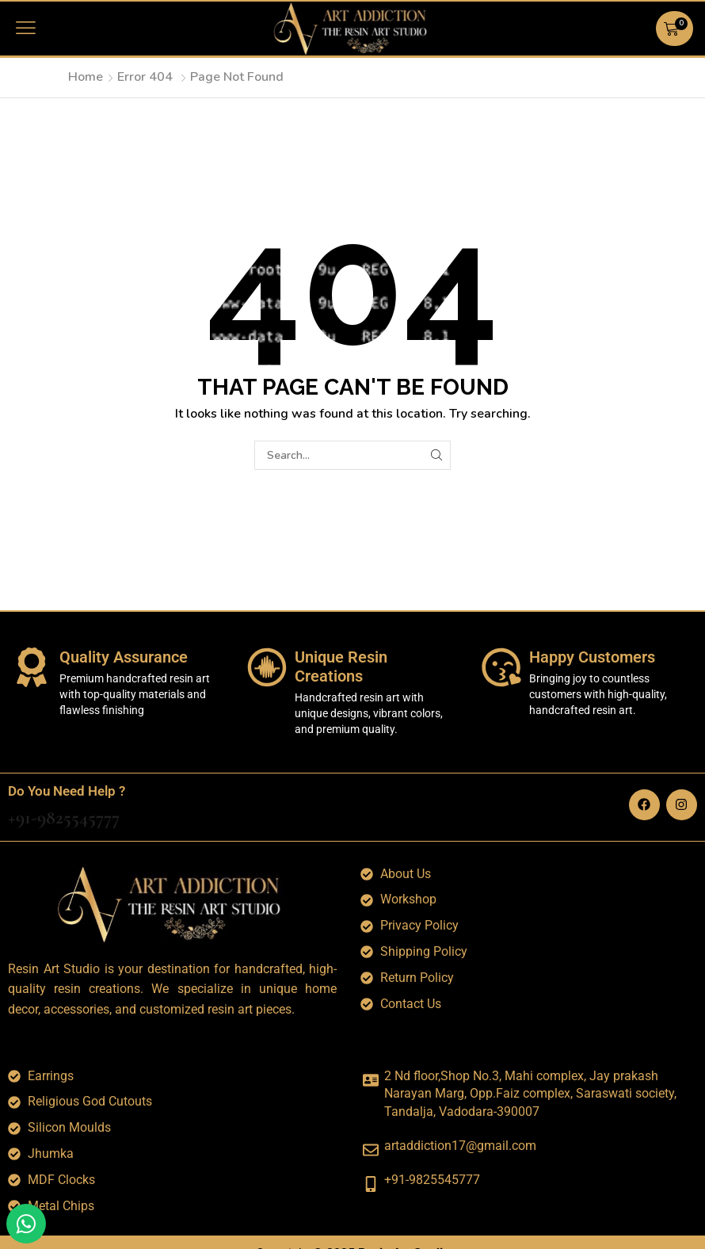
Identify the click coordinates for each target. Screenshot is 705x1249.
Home (85, 77)
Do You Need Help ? (66, 791)
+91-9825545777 (64, 817)
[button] (26, 28)
